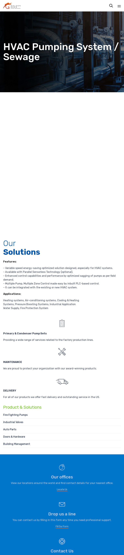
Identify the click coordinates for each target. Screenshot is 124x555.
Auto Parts (9, 429)
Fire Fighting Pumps (15, 414)
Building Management (16, 443)
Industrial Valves (13, 422)
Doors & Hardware (14, 436)
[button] (62, 489)
